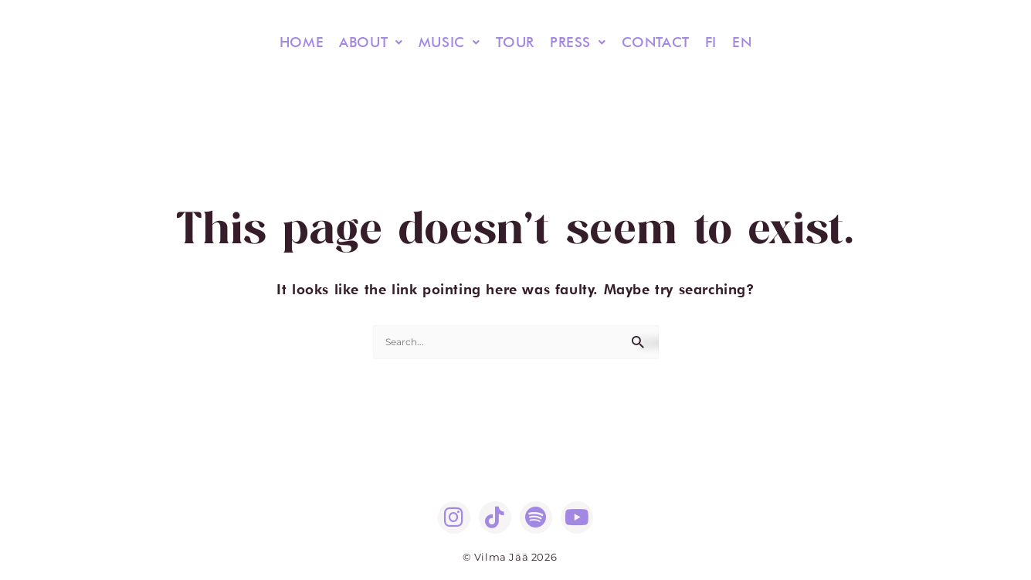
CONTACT (656, 42)
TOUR (515, 42)
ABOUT (371, 42)
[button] (371, 42)
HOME (302, 42)
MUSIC (449, 42)
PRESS (578, 42)
